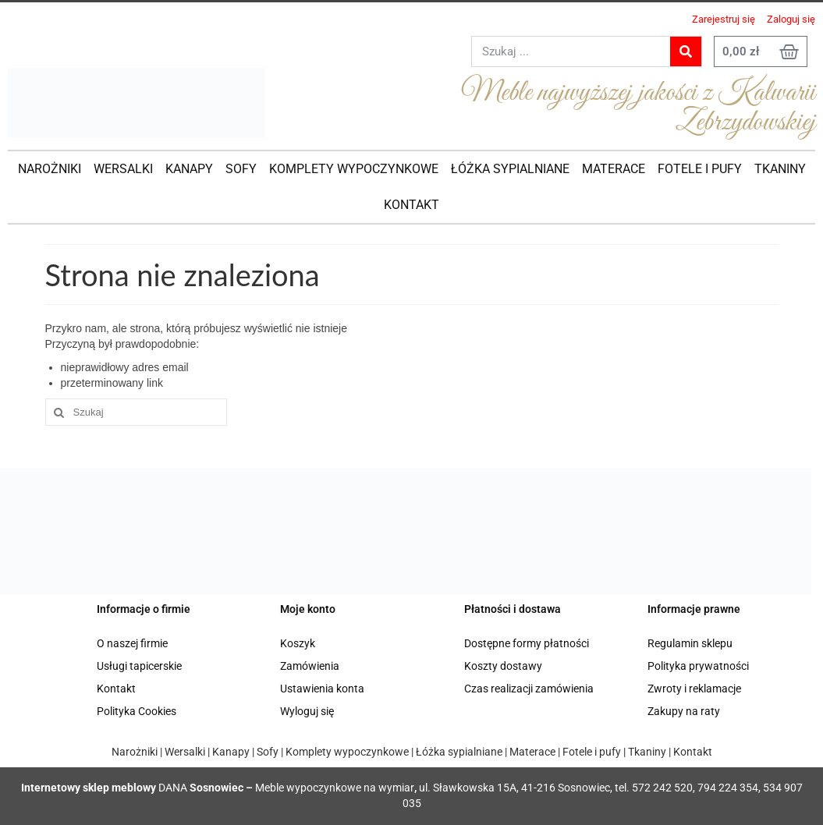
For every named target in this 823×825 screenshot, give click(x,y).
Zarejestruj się (723, 19)
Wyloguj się (307, 711)
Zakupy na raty (683, 711)
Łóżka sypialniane (457, 751)
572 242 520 (662, 787)
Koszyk (297, 643)
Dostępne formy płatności (526, 643)
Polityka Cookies (136, 711)
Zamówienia (309, 666)
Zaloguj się (791, 19)
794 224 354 (727, 787)
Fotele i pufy (591, 751)
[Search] (685, 51)
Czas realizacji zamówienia (529, 688)
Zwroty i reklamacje (694, 688)
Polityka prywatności (698, 666)
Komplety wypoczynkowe (347, 751)
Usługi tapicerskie (139, 666)
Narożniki (135, 751)
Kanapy (231, 751)
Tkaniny (647, 751)
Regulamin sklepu (690, 643)
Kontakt (116, 688)
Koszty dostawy (503, 666)
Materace (532, 751)
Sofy (267, 751)
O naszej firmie (132, 643)
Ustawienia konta (322, 688)
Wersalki (185, 751)
